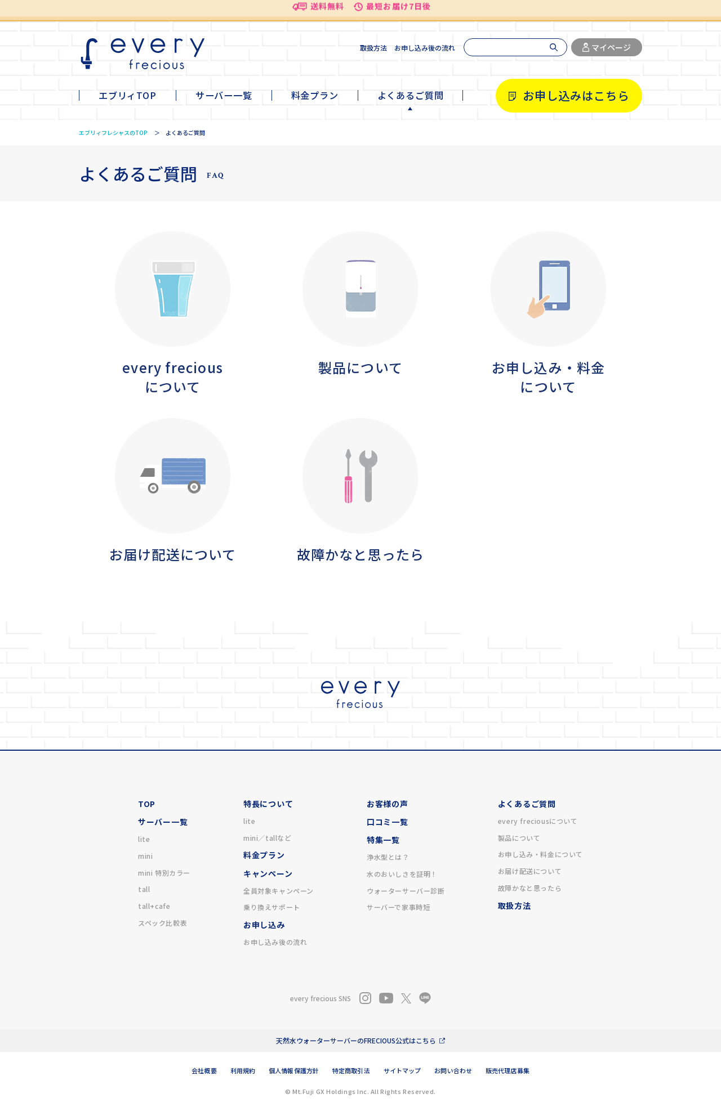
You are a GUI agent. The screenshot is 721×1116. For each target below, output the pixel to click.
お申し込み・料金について (540, 854)
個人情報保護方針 (294, 1070)
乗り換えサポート (271, 907)
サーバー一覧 (223, 95)
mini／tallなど (267, 837)
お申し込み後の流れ (424, 48)
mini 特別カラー (164, 872)
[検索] (515, 47)
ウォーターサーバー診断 (406, 890)
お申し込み (264, 924)
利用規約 (242, 1070)
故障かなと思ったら (530, 888)
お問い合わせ (453, 1070)
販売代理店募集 (507, 1070)
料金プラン (315, 95)
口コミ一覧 (387, 821)
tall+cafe (154, 906)
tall (144, 889)
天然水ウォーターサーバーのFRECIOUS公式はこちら (356, 1040)
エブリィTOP (128, 95)
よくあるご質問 (410, 95)
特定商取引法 (351, 1070)
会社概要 (204, 1070)
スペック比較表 (162, 922)
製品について (519, 837)
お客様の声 (387, 803)
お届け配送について (530, 871)
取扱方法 (373, 48)
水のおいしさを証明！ (402, 874)
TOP (146, 803)
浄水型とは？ (388, 857)
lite (144, 839)
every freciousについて (538, 821)
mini (145, 855)
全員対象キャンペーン (278, 890)
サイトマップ (402, 1070)
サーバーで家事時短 (398, 907)
